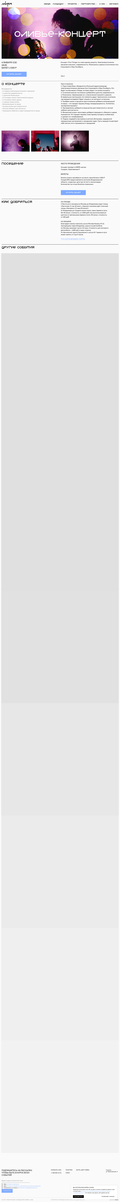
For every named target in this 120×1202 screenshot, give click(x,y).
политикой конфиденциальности (28, 1187)
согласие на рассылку (13, 1184)
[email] (16, 1181)
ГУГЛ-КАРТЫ (66, 239)
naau (114, 1200)
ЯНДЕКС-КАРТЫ (78, 239)
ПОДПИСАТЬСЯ (7, 1190)
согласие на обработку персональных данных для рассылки (24, 1186)
